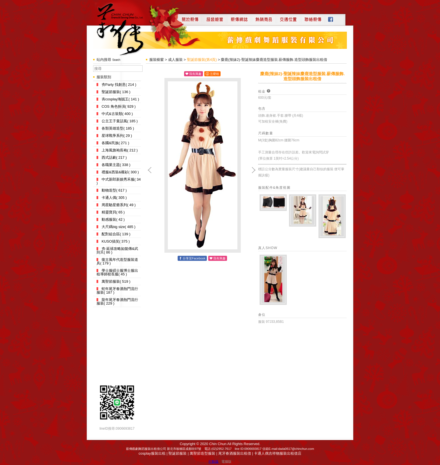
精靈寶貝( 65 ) (111, 212)
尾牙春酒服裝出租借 (234, 453)
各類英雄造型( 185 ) (115, 128)
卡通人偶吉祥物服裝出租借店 (277, 453)
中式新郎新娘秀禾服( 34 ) (119, 181)
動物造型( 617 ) (112, 190)
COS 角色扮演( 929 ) (116, 106)
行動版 (213, 462)
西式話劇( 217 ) (112, 157)
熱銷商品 (263, 17)
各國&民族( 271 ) (113, 143)
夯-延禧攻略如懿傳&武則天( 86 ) (117, 250)
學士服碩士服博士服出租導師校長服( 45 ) (117, 272)
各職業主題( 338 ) (113, 165)
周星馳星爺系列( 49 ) (116, 205)
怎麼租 (214, 73)
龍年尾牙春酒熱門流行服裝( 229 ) (117, 301)
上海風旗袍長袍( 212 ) (117, 150)
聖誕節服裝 (177, 453)
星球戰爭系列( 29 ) (114, 135)
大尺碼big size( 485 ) (116, 227)
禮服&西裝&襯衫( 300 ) (118, 172)
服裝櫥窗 (214, 17)
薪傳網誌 (239, 17)
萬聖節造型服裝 (202, 453)
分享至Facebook (194, 258)
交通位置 (288, 17)
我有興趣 (195, 73)
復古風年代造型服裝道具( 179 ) (117, 261)
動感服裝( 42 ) (111, 219)
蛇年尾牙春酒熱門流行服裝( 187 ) (117, 290)
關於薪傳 (189, 17)
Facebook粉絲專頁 (334, 17)
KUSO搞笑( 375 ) (113, 241)
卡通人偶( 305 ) (112, 197)
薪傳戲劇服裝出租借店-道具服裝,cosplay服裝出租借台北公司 (126, 29)
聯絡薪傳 (313, 17)
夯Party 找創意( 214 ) (116, 84)
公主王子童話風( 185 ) (117, 121)
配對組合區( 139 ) (113, 234)
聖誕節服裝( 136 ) (113, 92)
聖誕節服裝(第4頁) (202, 59)
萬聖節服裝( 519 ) (113, 281)
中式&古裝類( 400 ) (115, 114)
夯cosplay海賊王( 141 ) (118, 99)
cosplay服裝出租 (152, 453)
